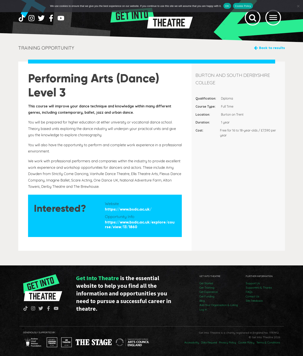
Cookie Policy (246, 342)
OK (227, 6)
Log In (203, 309)
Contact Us (252, 296)
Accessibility (191, 342)
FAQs (249, 292)
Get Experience (208, 292)
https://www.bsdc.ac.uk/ (128, 209)
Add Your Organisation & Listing (218, 305)
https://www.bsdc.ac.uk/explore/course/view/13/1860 (140, 224)
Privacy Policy (227, 342)
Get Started (206, 283)
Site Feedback (254, 300)
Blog (202, 300)
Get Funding (206, 296)
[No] (298, 6)
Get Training (206, 287)
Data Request (209, 342)
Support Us (253, 283)
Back (272, 48)
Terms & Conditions (268, 342)
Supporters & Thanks (259, 287)
